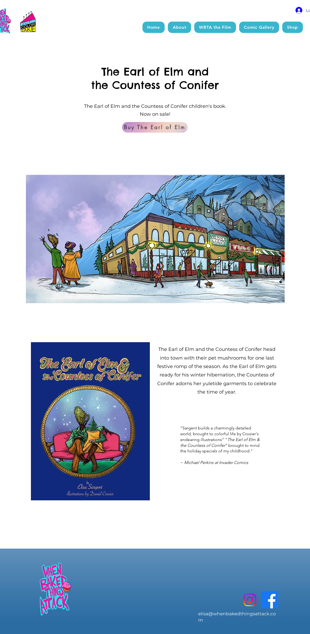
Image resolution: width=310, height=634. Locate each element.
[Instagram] (249, 599)
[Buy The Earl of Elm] (155, 127)
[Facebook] (269, 599)
